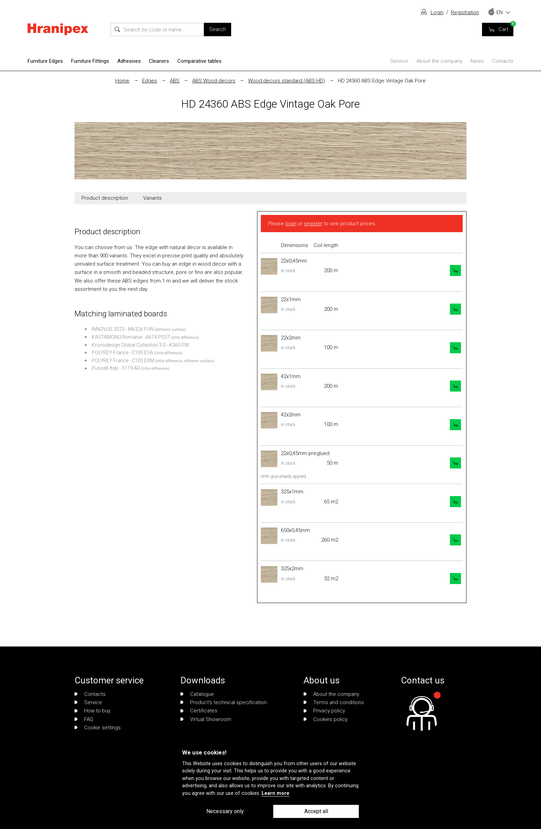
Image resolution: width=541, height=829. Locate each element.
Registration (465, 12)
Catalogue (197, 694)
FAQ (84, 719)
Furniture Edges (45, 61)
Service (399, 61)
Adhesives (129, 61)
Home (122, 81)
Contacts (502, 61)
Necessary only (225, 811)
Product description (104, 198)
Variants (152, 198)
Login (437, 12)
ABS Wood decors (213, 81)
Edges (149, 81)
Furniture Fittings (90, 61)
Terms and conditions (334, 702)
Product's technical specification (223, 702)
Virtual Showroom (205, 719)
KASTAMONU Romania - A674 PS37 (131, 337)
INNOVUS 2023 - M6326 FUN (123, 329)
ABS (174, 81)
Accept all (316, 811)
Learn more (275, 793)
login (290, 223)
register (313, 223)
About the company (439, 61)
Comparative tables (199, 61)
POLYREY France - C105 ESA (122, 352)
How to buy (92, 711)
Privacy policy (324, 711)
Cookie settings (98, 727)
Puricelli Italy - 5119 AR (116, 368)
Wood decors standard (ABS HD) (286, 81)
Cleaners (159, 61)
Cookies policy (325, 719)
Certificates (198, 711)
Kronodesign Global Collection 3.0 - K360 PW (140, 345)
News (477, 61)
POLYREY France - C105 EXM (123, 360)
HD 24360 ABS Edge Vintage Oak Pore (382, 81)
